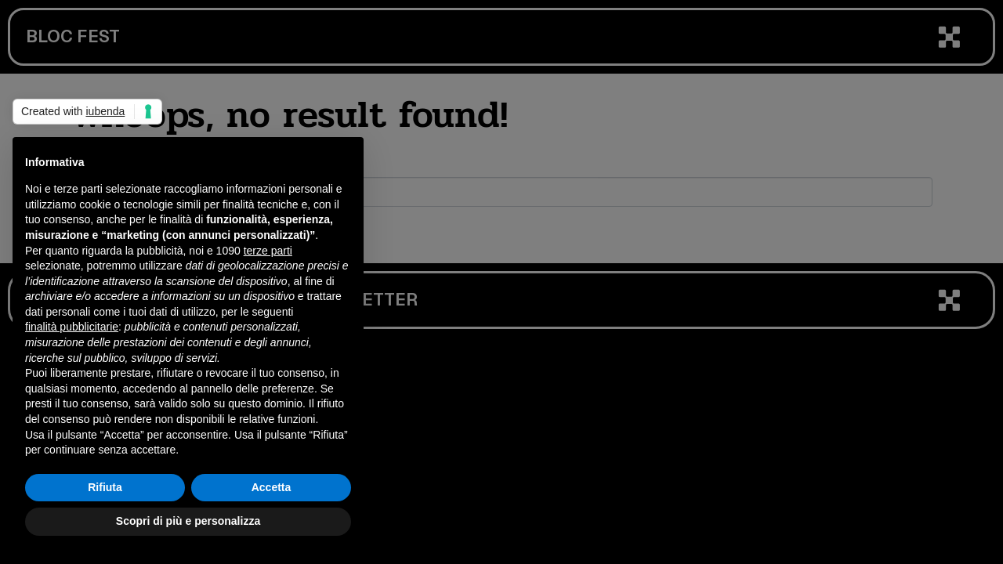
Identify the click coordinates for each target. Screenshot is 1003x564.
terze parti (268, 250)
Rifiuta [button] (105, 487)
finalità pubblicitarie (71, 326)
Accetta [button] (271, 487)
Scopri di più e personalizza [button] (188, 521)
